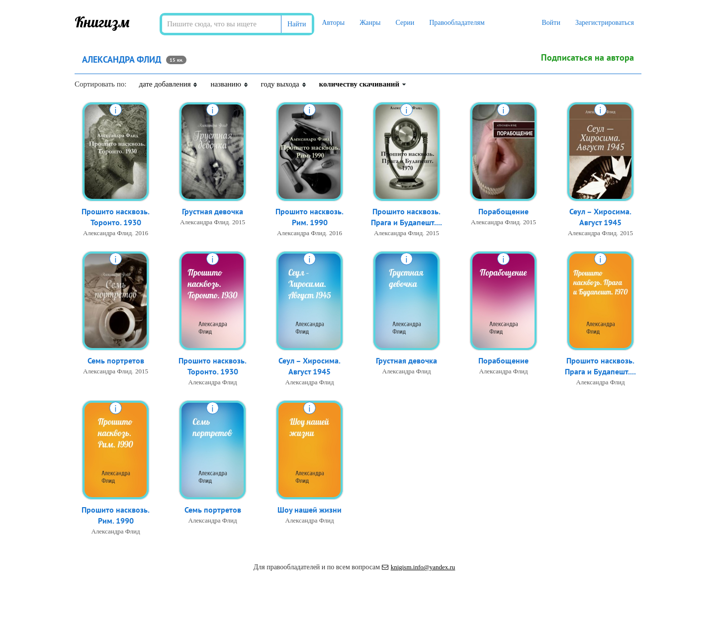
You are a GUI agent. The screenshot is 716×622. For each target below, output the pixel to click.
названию (229, 84)
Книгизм (102, 22)
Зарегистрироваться (604, 22)
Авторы (333, 22)
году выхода (284, 84)
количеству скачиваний (363, 84)
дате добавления (168, 84)
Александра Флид (107, 234)
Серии (404, 22)
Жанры (369, 22)
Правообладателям (456, 22)
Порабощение (503, 212)
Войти (550, 22)
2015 (238, 222)
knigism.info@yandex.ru (418, 567)
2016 (141, 234)
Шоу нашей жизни (309, 510)
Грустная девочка (212, 212)
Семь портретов (116, 361)
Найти (296, 24)
